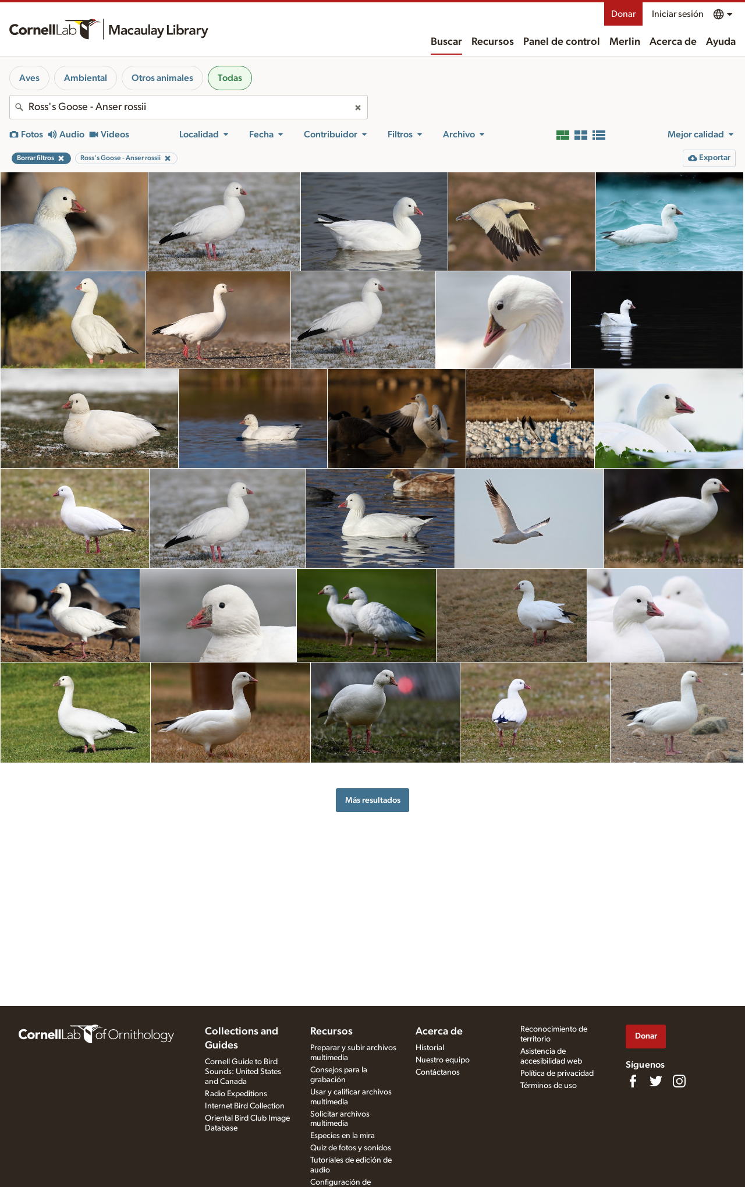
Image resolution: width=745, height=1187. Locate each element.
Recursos (492, 42)
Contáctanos (438, 1072)
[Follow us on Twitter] (656, 1081)
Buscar (446, 42)
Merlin (624, 42)
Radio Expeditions (236, 1094)
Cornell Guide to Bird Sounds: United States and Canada (243, 1072)
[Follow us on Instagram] (679, 1081)
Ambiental (85, 78)
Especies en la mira (342, 1136)
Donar (623, 14)
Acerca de (673, 42)
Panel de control (561, 42)
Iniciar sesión (678, 14)
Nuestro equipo (443, 1060)
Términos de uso (548, 1086)
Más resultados (372, 800)
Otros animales (162, 78)
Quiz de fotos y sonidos (350, 1148)
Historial (430, 1048)
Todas (230, 78)
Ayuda (721, 42)
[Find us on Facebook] (633, 1081)
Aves (29, 78)
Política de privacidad (557, 1073)
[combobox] (189, 107)
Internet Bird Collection (245, 1106)
